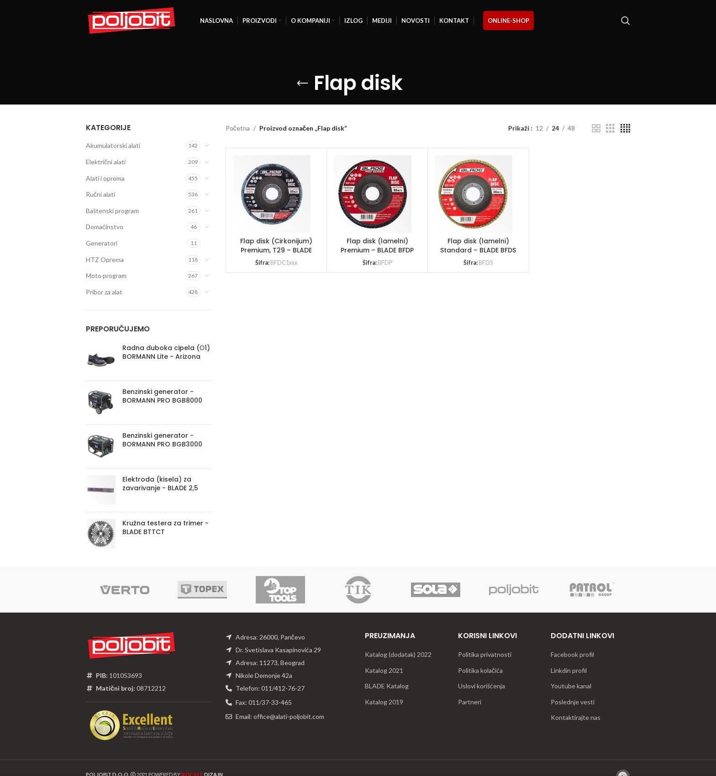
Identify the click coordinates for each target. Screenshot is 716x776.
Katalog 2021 (384, 670)
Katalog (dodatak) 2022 (398, 654)
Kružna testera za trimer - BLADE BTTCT (165, 528)
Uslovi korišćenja (481, 686)
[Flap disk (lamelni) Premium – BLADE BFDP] (372, 194)
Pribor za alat (104, 292)
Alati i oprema (105, 178)
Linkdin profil (569, 670)
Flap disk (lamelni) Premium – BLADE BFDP (377, 245)
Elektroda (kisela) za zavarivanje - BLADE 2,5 (160, 484)
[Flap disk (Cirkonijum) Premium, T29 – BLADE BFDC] (272, 194)
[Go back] (302, 83)
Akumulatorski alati (113, 145)
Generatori (101, 243)
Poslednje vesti (573, 702)
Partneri (469, 702)
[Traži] (625, 20)
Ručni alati (100, 194)
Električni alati (106, 162)
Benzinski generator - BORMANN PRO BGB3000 (162, 440)
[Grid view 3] (610, 128)
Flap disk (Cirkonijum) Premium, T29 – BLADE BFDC (276, 249)
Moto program (106, 275)
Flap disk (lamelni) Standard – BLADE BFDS (478, 245)
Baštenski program (112, 211)
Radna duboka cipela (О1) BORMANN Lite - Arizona (166, 353)
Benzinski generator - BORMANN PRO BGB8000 (162, 396)
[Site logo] (131, 20)
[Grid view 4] (625, 128)
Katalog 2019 (384, 702)
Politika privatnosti (484, 654)
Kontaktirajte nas (575, 717)
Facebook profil (572, 654)
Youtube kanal (571, 686)
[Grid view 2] (596, 128)
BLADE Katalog (387, 686)
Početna (238, 128)
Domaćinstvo (104, 227)
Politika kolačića (480, 670)
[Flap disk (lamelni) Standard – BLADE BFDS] (473, 194)
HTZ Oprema (105, 259)
